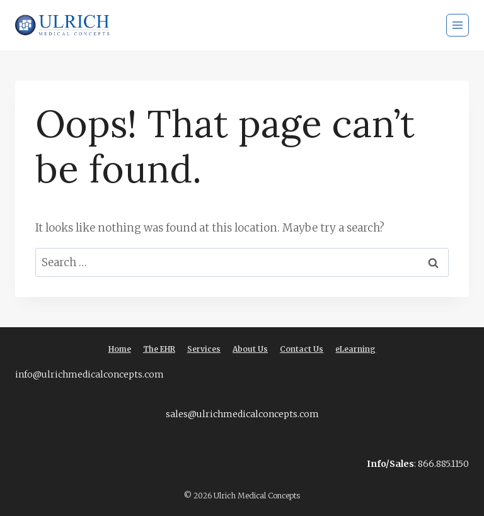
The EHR (159, 349)
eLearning (355, 349)
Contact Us (301, 349)
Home (119, 349)
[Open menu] (457, 25)
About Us (250, 349)
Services (204, 349)
